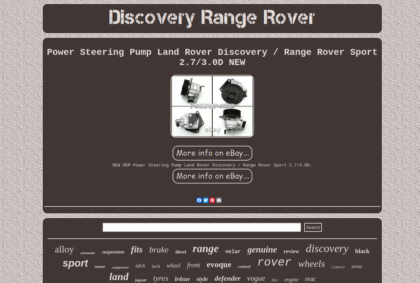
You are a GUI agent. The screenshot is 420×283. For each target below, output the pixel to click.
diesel (180, 252)
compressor (120, 267)
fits (137, 249)
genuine (262, 249)
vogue (256, 278)
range (206, 248)
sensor (99, 266)
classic (338, 267)
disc (275, 280)
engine (291, 279)
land (119, 276)
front (193, 265)
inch (156, 266)
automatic (87, 253)
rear (310, 278)
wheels (311, 263)
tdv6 (140, 266)
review (291, 251)
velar (233, 252)
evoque (219, 264)
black (362, 251)
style (202, 278)
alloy (64, 249)
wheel (173, 265)
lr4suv (182, 279)
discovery (327, 248)
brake (159, 249)
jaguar (141, 279)
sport (75, 263)
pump (357, 266)
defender (228, 278)
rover (274, 262)
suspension (113, 251)
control (244, 266)
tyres (160, 278)
